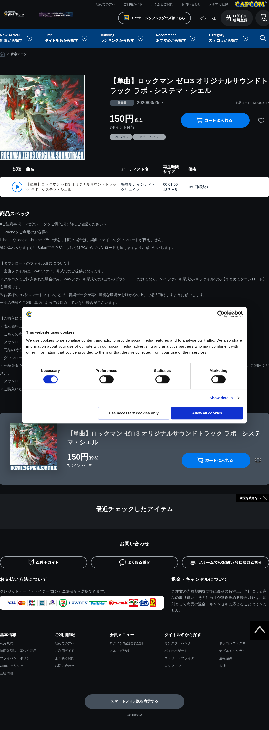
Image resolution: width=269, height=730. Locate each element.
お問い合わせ (191, 4)
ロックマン (172, 666)
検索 (262, 38)
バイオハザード (176, 651)
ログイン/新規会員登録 (126, 643)
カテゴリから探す (228, 38)
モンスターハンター (179, 643)
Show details (221, 398)
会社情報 (6, 673)
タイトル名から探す (67, 38)
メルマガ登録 (218, 4)
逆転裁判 (225, 658)
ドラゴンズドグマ (232, 643)
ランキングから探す (122, 38)
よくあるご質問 (162, 4)
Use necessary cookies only (134, 413)
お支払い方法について (23, 579)
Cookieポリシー (12, 666)
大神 (222, 666)
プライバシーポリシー (16, 658)
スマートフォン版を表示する (134, 701)
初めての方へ (105, 4)
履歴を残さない (250, 498)
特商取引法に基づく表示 (18, 651)
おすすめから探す (176, 38)
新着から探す (19, 38)
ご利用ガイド (133, 4)
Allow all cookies (207, 413)
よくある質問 (65, 658)
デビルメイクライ (232, 651)
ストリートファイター (181, 658)
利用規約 (6, 643)
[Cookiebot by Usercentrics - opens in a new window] (221, 314)
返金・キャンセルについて (199, 579)
